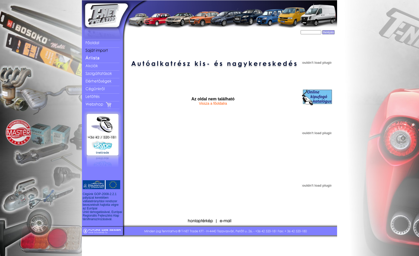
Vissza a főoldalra (213, 103)
